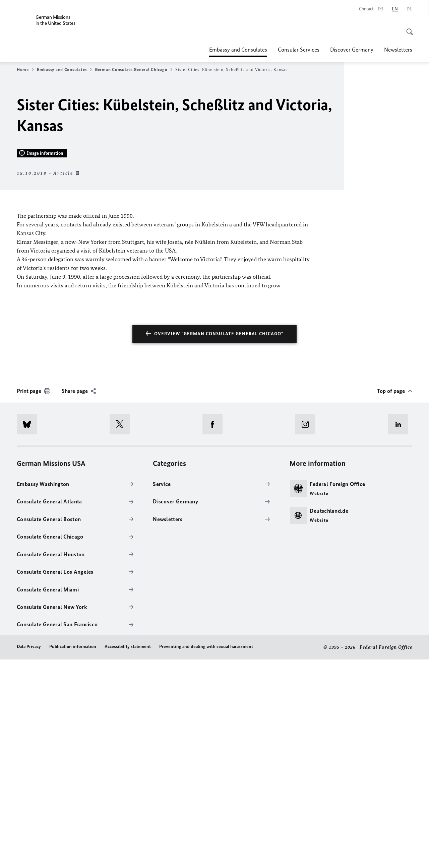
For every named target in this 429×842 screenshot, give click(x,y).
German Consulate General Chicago (133, 70)
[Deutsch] (409, 9)
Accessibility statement (128, 829)
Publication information (72, 829)
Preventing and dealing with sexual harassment (206, 829)
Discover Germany (351, 49)
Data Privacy (29, 829)
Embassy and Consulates (238, 49)
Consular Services (298, 49)
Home (25, 70)
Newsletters (398, 49)
